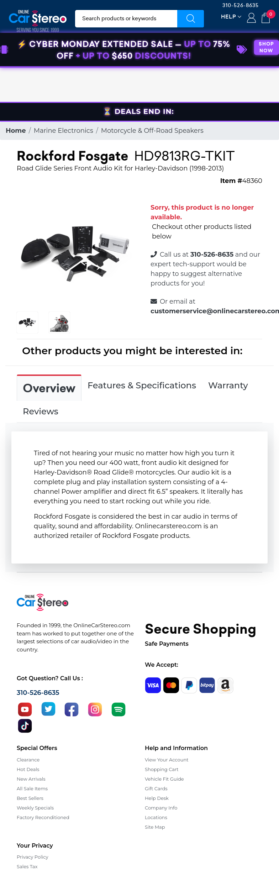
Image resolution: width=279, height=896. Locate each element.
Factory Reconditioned (43, 817)
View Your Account (167, 760)
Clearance (28, 760)
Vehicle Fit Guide (164, 779)
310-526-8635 (240, 5)
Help (228, 16)
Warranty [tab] (228, 385)
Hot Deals (28, 769)
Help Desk (157, 798)
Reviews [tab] (40, 411)
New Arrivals (31, 779)
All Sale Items (32, 788)
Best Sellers (30, 798)
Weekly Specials (35, 808)
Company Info (161, 808)
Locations (156, 817)
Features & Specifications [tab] (142, 385)
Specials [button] (252, 54)
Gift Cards (156, 788)
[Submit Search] (190, 18)
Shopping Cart (162, 769)
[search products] (126, 18)
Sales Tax (27, 866)
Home (16, 131)
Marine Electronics (63, 131)
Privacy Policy (32, 857)
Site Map (155, 827)
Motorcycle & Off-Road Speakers (152, 131)
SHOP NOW (266, 81)
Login (251, 18)
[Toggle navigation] (19, 54)
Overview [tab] (49, 388)
